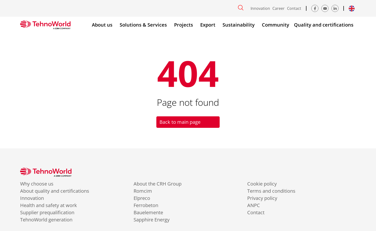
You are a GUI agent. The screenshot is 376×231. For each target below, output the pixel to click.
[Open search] (241, 8)
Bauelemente (148, 212)
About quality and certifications (54, 191)
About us (103, 25)
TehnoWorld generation (46, 219)
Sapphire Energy (152, 219)
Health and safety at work (48, 205)
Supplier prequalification (47, 212)
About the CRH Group (158, 183)
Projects (184, 25)
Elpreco (142, 198)
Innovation (260, 8)
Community (275, 25)
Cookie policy (262, 183)
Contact (294, 8)
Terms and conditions (271, 191)
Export (209, 25)
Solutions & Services (144, 25)
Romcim (143, 191)
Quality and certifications (325, 25)
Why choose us (36, 183)
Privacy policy (262, 198)
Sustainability (240, 25)
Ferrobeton (146, 205)
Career (278, 8)
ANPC (253, 205)
